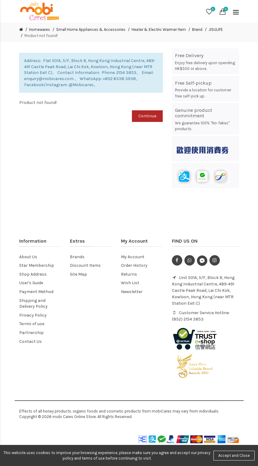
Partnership (31, 332)
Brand (197, 29)
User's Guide (31, 282)
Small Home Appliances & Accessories (90, 29)
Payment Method (36, 291)
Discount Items (85, 265)
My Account (132, 256)
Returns (129, 274)
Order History (134, 265)
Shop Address (33, 274)
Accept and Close (234, 455)
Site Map (78, 274)
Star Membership (36, 265)
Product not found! (41, 35)
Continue (147, 116)
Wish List (130, 282)
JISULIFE (216, 29)
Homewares (39, 29)
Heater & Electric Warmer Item (159, 29)
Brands (77, 256)
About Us (28, 256)
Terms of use (31, 323)
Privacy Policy (33, 315)
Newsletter (132, 291)
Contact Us (30, 341)
